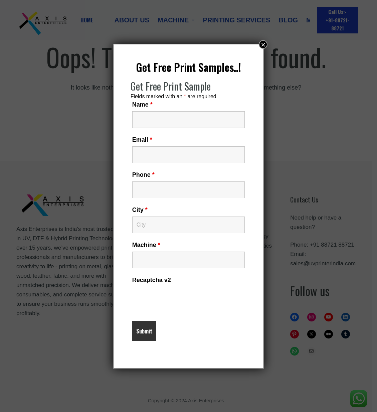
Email (142, 139)
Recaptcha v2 (151, 280)
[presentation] (183, 300)
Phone (143, 174)
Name (142, 104)
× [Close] (263, 44)
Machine (146, 245)
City (140, 210)
